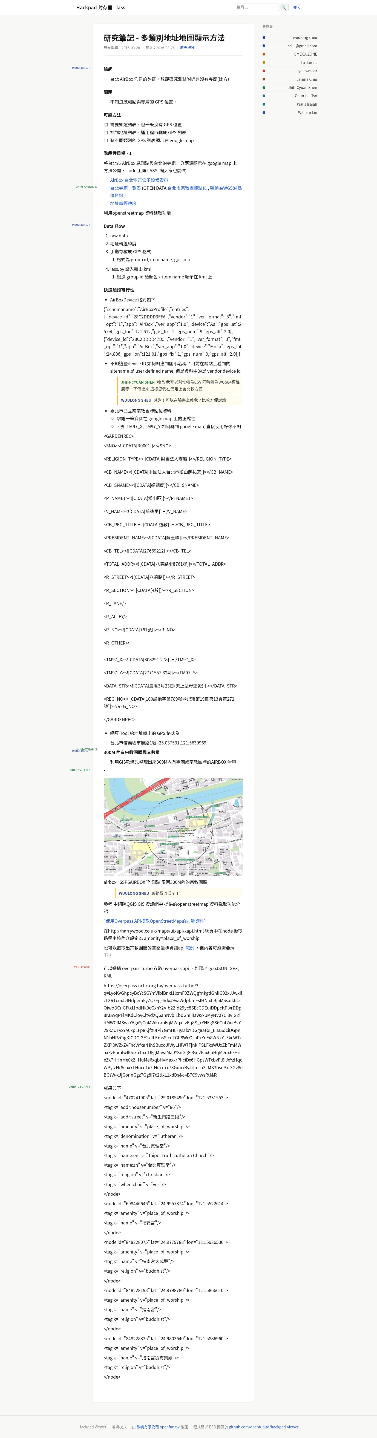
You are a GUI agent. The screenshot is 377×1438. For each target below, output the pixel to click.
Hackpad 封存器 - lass (100, 7)
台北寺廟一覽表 (125, 188)
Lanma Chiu (307, 79)
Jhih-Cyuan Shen (302, 87)
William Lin (307, 112)
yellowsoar (307, 70)
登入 (297, 7)
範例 (189, 947)
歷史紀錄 (187, 47)
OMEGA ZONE (305, 54)
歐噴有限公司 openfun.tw (158, 1427)
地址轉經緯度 (123, 203)
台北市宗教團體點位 (187, 188)
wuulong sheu (305, 37)
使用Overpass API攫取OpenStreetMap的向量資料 (155, 921)
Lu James (309, 62)
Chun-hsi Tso (306, 95)
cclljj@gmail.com (302, 45)
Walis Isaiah (307, 104)
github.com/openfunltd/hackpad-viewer (263, 1427)
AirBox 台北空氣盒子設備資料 (139, 180)
